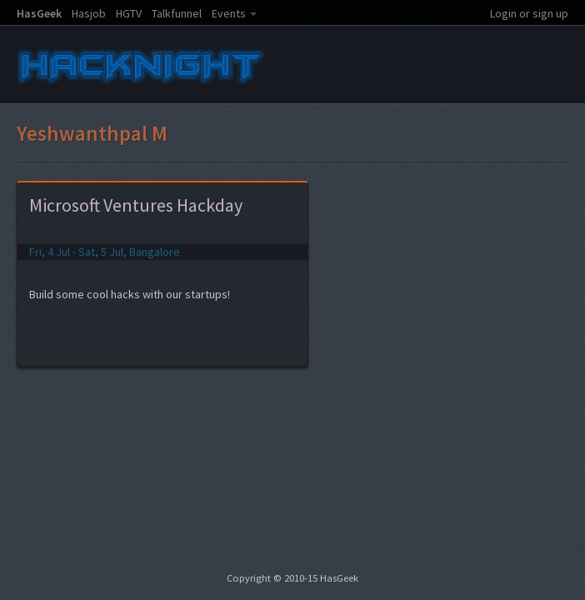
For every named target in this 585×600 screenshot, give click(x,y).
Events (229, 13)
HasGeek (39, 13)
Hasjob (89, 13)
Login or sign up (529, 13)
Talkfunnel (177, 13)
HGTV (129, 13)
